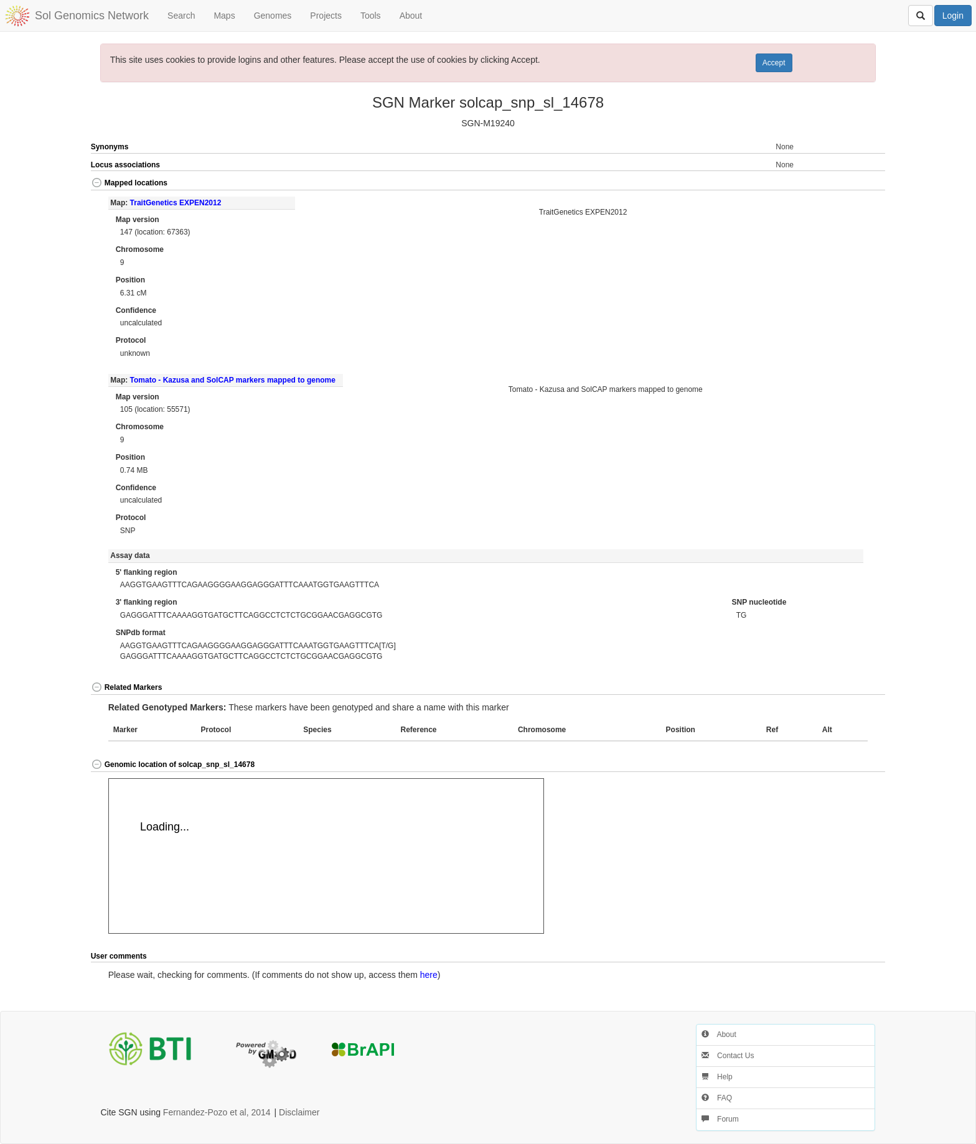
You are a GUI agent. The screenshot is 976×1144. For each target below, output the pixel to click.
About (411, 16)
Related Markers (126, 687)
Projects (326, 16)
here (429, 975)
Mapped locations (129, 183)
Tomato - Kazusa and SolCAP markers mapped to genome (233, 380)
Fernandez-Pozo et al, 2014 (217, 1112)
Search (181, 16)
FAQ (717, 1098)
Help (717, 1076)
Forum (720, 1119)
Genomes (273, 16)
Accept (774, 62)
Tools (370, 16)
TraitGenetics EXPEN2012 (176, 202)
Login (953, 16)
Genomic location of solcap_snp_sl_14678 (173, 764)
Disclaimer (299, 1112)
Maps (224, 16)
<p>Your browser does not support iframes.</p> (326, 856)
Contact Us (728, 1055)
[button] (846, 183)
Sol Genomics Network (92, 15)
